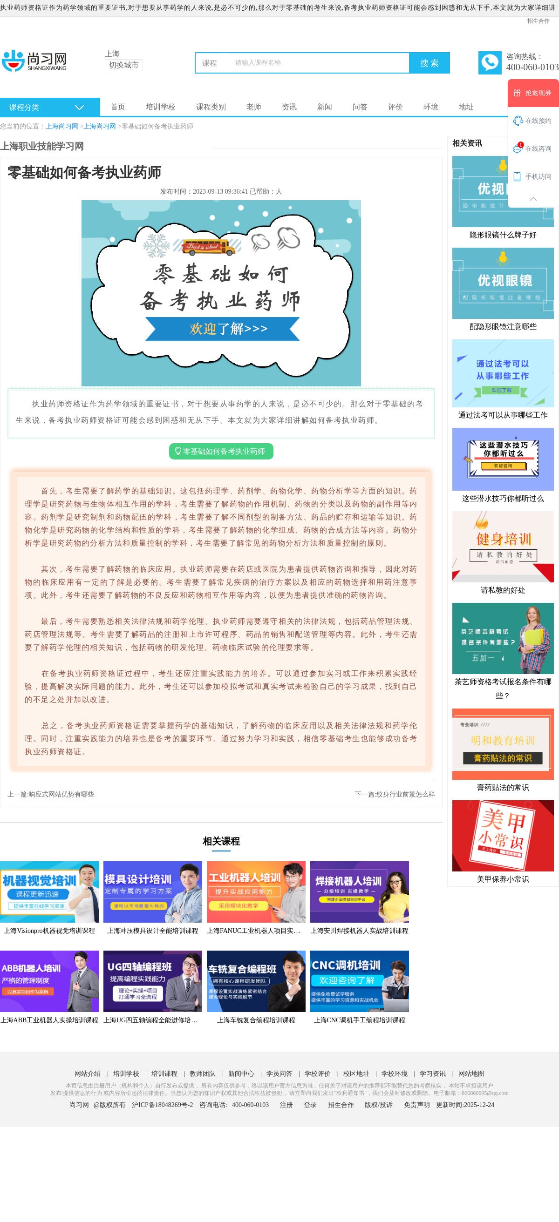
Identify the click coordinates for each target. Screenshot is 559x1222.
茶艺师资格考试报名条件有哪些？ (503, 651)
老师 (253, 107)
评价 (395, 107)
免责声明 (417, 1104)
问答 (360, 107)
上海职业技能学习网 (42, 146)
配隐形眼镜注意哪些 (503, 289)
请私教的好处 (503, 552)
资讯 (289, 107)
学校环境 (395, 1073)
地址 (466, 107)
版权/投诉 (379, 1104)
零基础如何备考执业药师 (157, 126)
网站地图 (471, 1073)
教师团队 (203, 1073)
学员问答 (279, 1073)
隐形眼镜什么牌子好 (503, 197)
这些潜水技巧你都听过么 (503, 464)
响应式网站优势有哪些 (61, 794)
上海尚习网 (62, 126)
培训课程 (164, 1073)
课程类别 (211, 107)
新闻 (324, 107)
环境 (430, 107)
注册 (286, 1104)
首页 (117, 107)
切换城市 (124, 65)
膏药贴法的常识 (503, 749)
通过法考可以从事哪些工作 (503, 378)
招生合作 (538, 21)
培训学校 (161, 107)
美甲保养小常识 (503, 841)
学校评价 (318, 1073)
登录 (310, 1104)
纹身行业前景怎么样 (405, 794)
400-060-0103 (251, 1104)
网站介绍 (88, 1073)
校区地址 (356, 1073)
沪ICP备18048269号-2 (162, 1104)
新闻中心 (241, 1073)
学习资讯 (433, 1073)
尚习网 (79, 1104)
